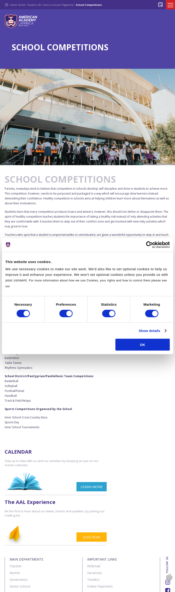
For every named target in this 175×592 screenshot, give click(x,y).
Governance (19, 529)
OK (142, 345)
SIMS (91, 550)
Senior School (17, 5)
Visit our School (98, 556)
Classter (16, 516)
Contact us (34, 586)
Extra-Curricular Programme (58, 5)
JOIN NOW (155, 487)
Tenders (93, 529)
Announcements (99, 543)
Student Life (34, 5)
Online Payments (100, 536)
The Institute (19, 550)
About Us (12, 586)
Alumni (15, 522)
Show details (149, 330)
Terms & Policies (63, 586)
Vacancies (94, 522)
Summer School (21, 563)
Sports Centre (20, 556)
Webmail (93, 516)
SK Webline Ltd (53, 574)
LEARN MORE (68, 487)
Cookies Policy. (22, 286)
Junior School (19, 543)
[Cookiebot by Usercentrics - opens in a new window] (149, 244)
